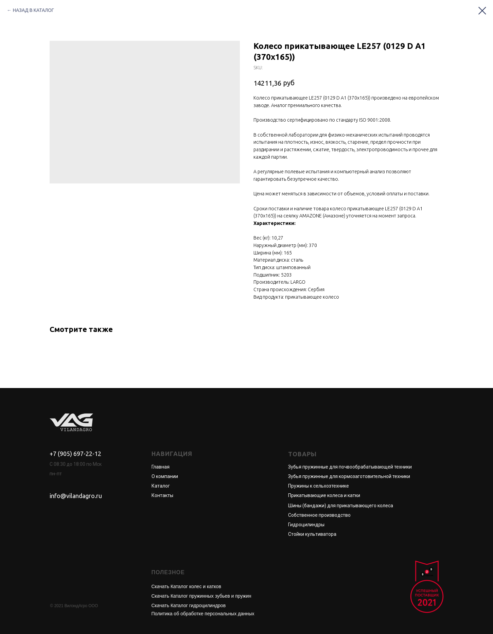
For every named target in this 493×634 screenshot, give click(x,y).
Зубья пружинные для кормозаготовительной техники (349, 476)
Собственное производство (319, 515)
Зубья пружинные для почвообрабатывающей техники (350, 467)
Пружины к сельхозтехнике (318, 486)
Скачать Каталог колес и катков (186, 586)
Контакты (162, 495)
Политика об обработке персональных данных (203, 613)
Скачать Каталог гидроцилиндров (189, 605)
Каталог (161, 486)
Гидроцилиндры (306, 524)
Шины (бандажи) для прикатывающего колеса (340, 505)
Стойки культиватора (312, 534)
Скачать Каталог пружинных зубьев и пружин (201, 596)
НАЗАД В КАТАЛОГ (33, 10)
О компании (165, 476)
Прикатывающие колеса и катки (324, 495)
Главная (161, 467)
